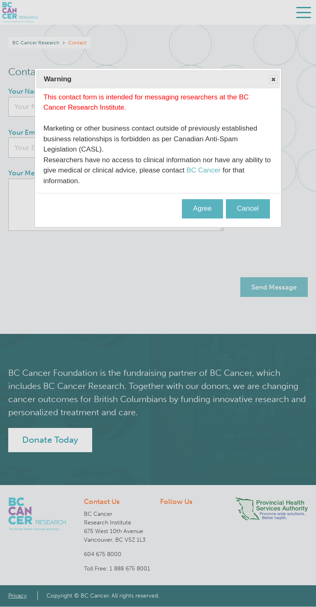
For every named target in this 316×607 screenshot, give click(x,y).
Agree (202, 208)
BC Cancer (203, 170)
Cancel (248, 208)
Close (272, 79)
